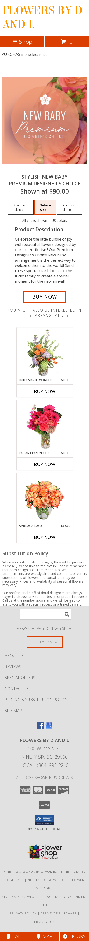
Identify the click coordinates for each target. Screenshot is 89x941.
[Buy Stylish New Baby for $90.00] (44, 297)
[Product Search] (45, 614)
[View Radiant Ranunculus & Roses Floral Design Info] (44, 426)
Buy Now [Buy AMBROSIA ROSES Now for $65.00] (44, 537)
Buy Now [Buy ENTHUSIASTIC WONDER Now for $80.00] (44, 391)
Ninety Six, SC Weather (22, 896)
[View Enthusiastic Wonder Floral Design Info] (44, 353)
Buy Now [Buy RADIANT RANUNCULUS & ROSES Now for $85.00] (44, 464)
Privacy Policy (23, 913)
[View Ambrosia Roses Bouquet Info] (44, 498)
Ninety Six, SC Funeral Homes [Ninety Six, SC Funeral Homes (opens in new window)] (30, 871)
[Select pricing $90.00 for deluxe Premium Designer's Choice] (45, 207)
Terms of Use (44, 921)
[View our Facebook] (40, 727)
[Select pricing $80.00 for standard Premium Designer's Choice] (20, 207)
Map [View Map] (44, 936)
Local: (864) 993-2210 (45, 765)
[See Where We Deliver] (45, 641)
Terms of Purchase (59, 913)
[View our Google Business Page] (49, 727)
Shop (22, 41)
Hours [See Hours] (74, 936)
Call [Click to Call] (15, 936)
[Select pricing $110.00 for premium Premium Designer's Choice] (69, 207)
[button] (44, 820)
